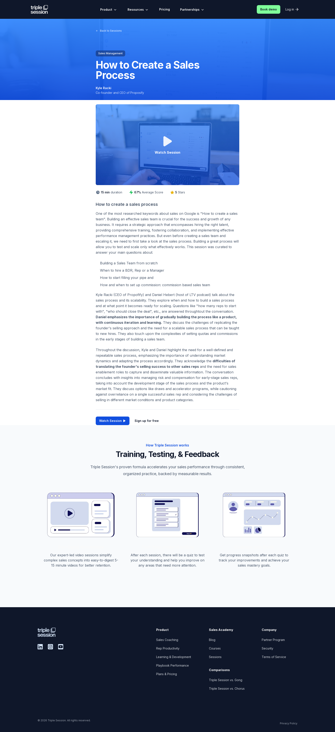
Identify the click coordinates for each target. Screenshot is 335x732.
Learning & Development (173, 657)
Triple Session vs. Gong (225, 680)
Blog (212, 640)
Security (267, 648)
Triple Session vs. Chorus (227, 688)
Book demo (268, 9)
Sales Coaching (167, 640)
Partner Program (273, 640)
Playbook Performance (172, 665)
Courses (215, 648)
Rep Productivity (167, 648)
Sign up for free (147, 421)
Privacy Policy (288, 723)
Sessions (215, 657)
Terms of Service (274, 657)
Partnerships (192, 9)
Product (108, 9)
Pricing (164, 9)
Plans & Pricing (166, 674)
